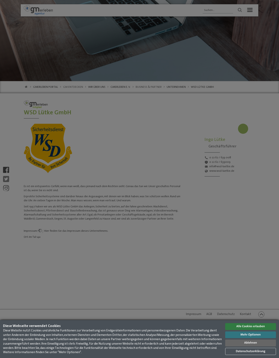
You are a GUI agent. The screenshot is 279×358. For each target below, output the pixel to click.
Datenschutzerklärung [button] (250, 351)
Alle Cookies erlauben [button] (250, 326)
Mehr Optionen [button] (250, 334)
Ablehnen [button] (250, 342)
